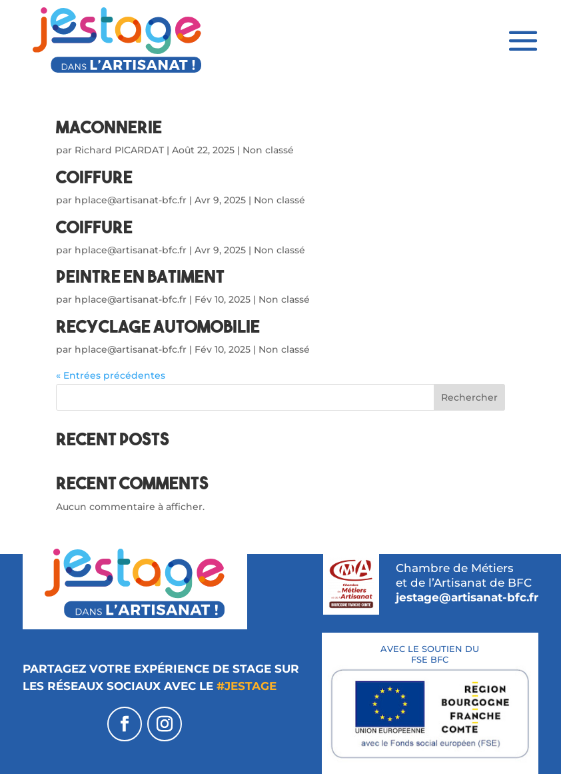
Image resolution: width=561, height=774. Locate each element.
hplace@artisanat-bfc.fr (131, 200)
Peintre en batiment (140, 276)
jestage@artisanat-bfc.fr (467, 597)
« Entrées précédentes (110, 375)
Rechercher (469, 397)
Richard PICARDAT (119, 150)
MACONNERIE (109, 127)
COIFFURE (94, 177)
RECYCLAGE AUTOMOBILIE (158, 326)
